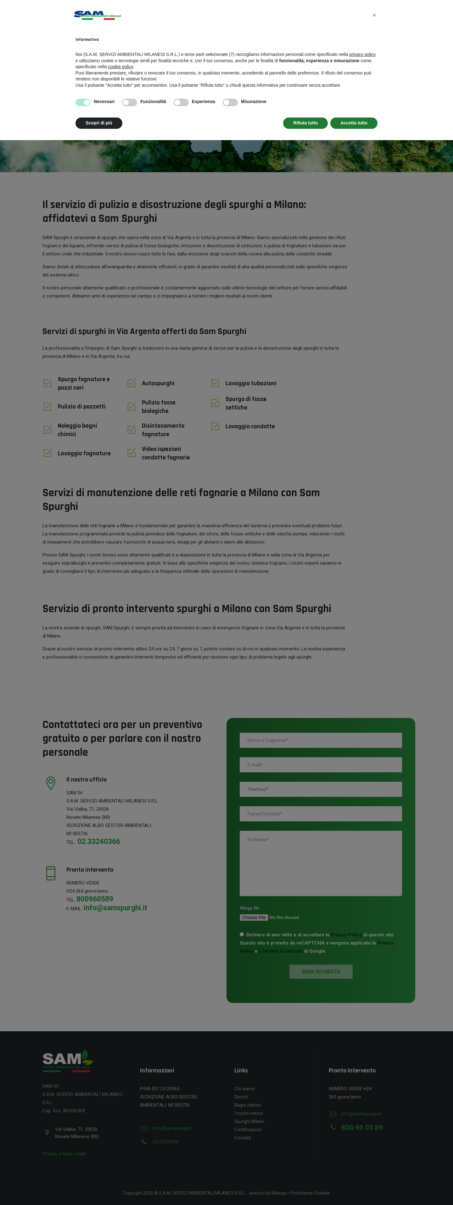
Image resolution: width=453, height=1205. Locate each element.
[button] (374, 15)
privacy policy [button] (362, 54)
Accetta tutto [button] (353, 122)
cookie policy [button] (120, 66)
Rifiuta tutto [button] (305, 122)
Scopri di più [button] (99, 122)
